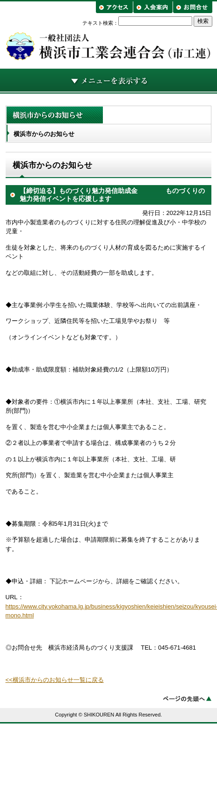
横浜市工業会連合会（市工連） (109, 46)
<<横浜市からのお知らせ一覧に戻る (55, 679)
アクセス (115, 7)
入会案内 (153, 7)
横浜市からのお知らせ (44, 133)
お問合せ (192, 7)
